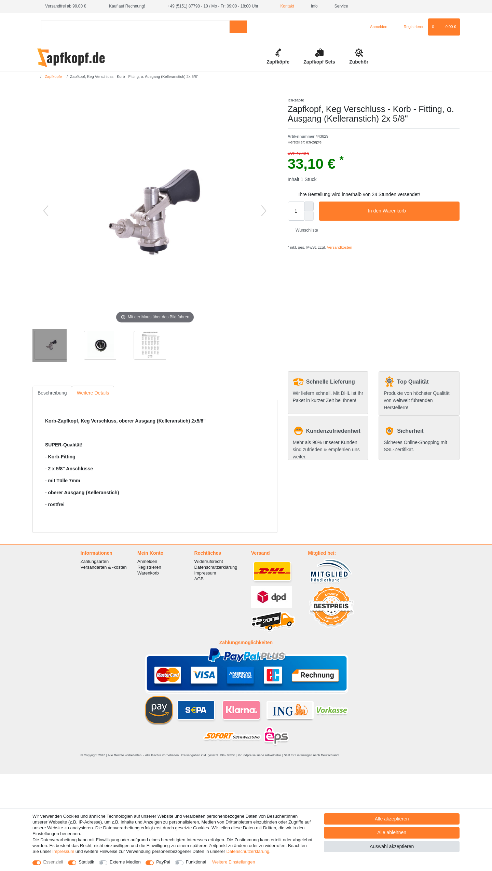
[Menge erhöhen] (309, 206)
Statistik (86, 862)
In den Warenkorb (411, 211)
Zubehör (358, 62)
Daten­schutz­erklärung (247, 851)
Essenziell (53, 862)
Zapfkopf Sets (319, 62)
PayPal (163, 862)
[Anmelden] (376, 27)
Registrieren (149, 567)
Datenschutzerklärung (215, 567)
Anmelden (147, 561)
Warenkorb (148, 573)
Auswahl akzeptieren (392, 846)
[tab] (52, 393)
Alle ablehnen (391, 832)
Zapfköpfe (277, 62)
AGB (199, 578)
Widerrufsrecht (208, 561)
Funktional (196, 862)
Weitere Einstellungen (233, 862)
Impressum (205, 573)
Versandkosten (339, 247)
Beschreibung (52, 393)
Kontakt (284, 6)
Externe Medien (125, 862)
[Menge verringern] (309, 216)
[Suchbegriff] (135, 26)
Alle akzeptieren (392, 818)
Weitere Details (93, 393)
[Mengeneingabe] (296, 211)
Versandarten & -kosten (104, 567)
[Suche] (238, 26)
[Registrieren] (410, 27)
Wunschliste (304, 230)
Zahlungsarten (95, 561)
